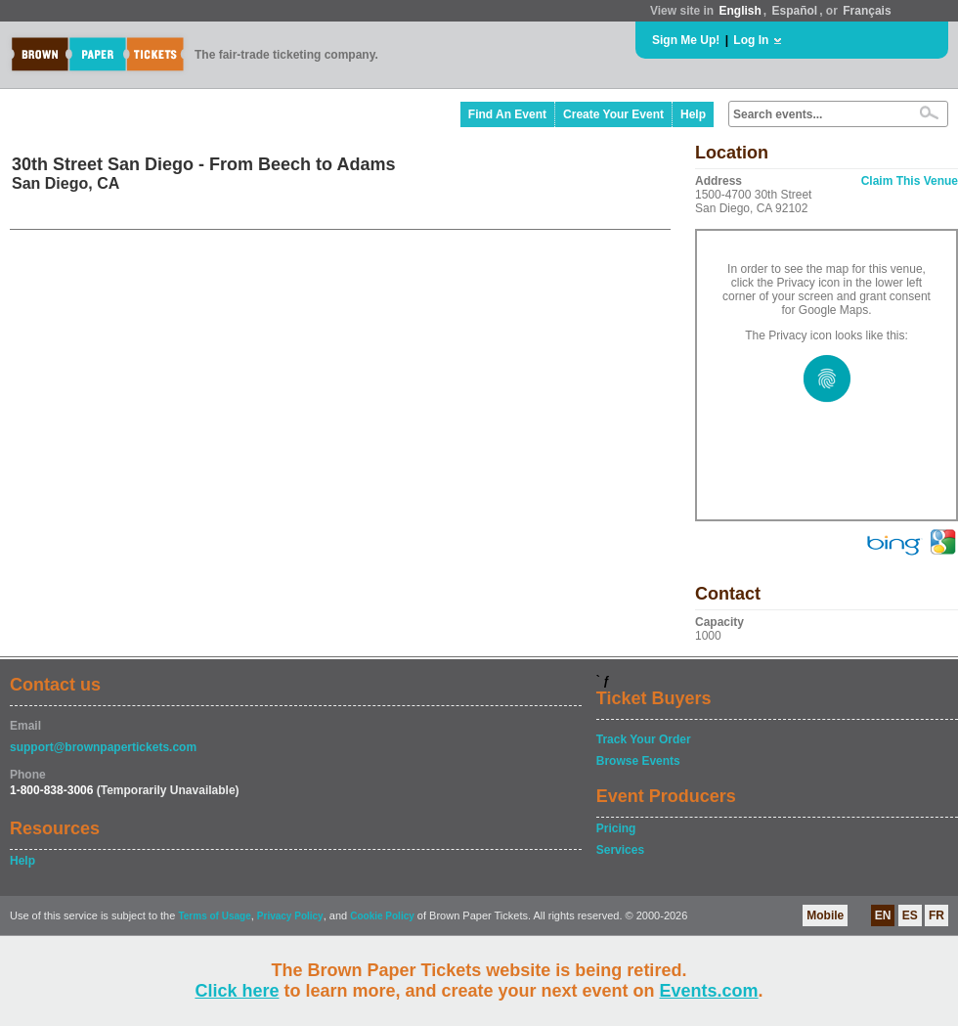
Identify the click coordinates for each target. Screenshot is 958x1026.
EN (883, 915)
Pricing (616, 828)
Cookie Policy (382, 916)
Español (795, 11)
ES (910, 915)
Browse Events (638, 761)
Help (693, 114)
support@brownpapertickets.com (103, 747)
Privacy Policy (290, 916)
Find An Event (507, 114)
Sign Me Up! (685, 40)
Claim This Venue (909, 181)
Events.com (709, 991)
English (739, 11)
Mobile (825, 915)
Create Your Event (613, 114)
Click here (237, 991)
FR (936, 915)
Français (867, 11)
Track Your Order (643, 739)
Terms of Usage (214, 916)
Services (620, 850)
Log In (750, 40)
